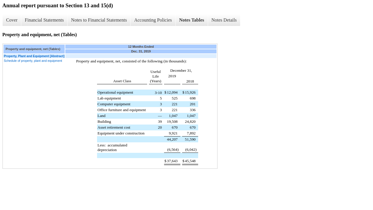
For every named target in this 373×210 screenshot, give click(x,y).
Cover (11, 20)
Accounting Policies (153, 20)
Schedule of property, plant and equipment (33, 60)
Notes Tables (191, 20)
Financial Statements (44, 20)
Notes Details (224, 20)
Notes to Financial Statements (99, 20)
